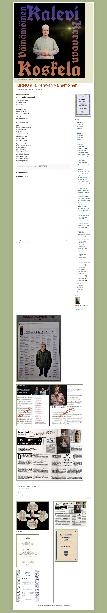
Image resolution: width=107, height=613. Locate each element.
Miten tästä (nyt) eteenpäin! (82, 245)
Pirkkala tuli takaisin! (83, 188)
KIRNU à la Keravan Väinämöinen (46, 85)
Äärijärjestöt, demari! (83, 196)
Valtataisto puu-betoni (83, 252)
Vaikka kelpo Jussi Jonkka (82, 249)
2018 (78, 139)
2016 (78, 144)
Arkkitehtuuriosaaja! (83, 206)
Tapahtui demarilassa (83, 190)
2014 (78, 285)
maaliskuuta (81, 276)
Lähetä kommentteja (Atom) (26, 242)
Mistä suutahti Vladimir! (84, 154)
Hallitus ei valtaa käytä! (84, 221)
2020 (78, 135)
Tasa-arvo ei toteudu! (83, 164)
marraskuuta (81, 148)
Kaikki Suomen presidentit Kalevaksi (27, 486)
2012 (78, 289)
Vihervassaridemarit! (83, 177)
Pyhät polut (20, 492)
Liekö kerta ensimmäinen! (82, 231)
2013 (78, 287)
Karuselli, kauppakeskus (84, 167)
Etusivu (43, 240)
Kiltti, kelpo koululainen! (84, 198)
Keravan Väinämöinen (83, 305)
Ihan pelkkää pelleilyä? (84, 215)
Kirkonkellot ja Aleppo (83, 208)
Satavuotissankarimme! (84, 200)
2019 (78, 137)
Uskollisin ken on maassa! (82, 218)
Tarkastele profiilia (79, 309)
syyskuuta (81, 265)
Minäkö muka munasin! (84, 225)
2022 (78, 131)
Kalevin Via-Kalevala (23, 490)
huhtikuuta (81, 273)
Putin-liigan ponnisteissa (84, 262)
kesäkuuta (81, 269)
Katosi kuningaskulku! (83, 156)
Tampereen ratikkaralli (83, 169)
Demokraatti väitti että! (83, 152)
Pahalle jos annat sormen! (82, 203)
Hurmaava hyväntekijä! (84, 183)
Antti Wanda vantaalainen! (82, 159)
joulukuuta (81, 146)
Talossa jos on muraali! (84, 234)
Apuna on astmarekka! (83, 181)
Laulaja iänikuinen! (83, 162)
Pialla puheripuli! (82, 257)
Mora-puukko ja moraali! (84, 171)
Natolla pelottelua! (82, 237)
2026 (78, 122)
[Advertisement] (43, 225)
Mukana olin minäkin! (83, 179)
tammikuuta (81, 280)
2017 (78, 142)
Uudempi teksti (20, 240)
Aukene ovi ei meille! (83, 223)
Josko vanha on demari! (84, 239)
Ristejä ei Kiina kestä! (83, 213)
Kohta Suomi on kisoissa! (82, 242)
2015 (78, 283)
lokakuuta (81, 150)
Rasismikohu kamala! (83, 210)
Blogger (68, 605)
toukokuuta (81, 271)
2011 (78, 292)
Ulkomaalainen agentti (83, 186)
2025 (78, 124)
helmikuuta (81, 278)
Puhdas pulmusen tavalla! (82, 228)
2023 (78, 128)
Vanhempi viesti (66, 240)
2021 (78, 133)
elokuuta (80, 267)
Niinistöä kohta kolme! (83, 260)
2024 (78, 126)
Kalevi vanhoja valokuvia (24, 488)
